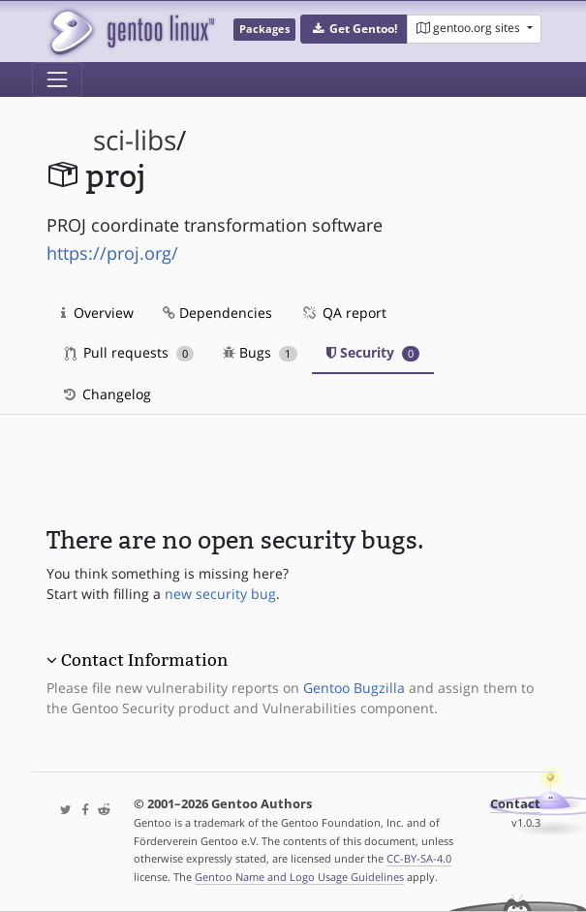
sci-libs (134, 140)
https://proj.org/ (112, 253)
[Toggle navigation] (57, 79)
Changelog (106, 394)
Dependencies (217, 312)
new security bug (220, 593)
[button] (354, 29)
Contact (515, 804)
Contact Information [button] (144, 660)
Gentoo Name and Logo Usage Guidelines (299, 876)
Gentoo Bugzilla (354, 687)
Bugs (260, 352)
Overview (97, 312)
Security (373, 352)
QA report (343, 312)
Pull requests (130, 352)
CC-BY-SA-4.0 (418, 858)
